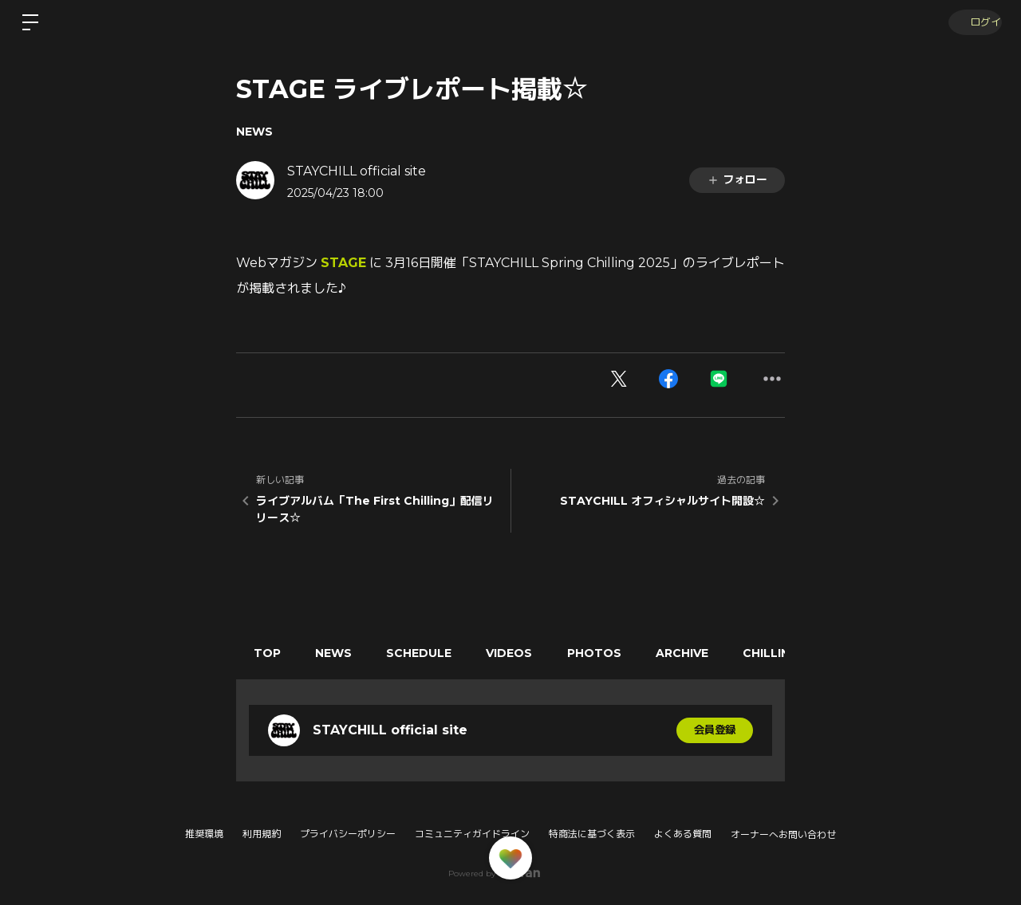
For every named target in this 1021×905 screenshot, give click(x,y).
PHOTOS (618, 653)
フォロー (737, 179)
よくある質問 (683, 834)
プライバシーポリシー (348, 834)
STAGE (343, 262)
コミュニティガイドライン (472, 834)
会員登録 (714, 730)
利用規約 (261, 834)
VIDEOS (528, 653)
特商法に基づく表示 (592, 834)
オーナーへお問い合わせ (783, 835)
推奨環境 (204, 834)
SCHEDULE (432, 653)
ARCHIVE (711, 653)
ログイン (973, 22)
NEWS (254, 131)
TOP (269, 653)
